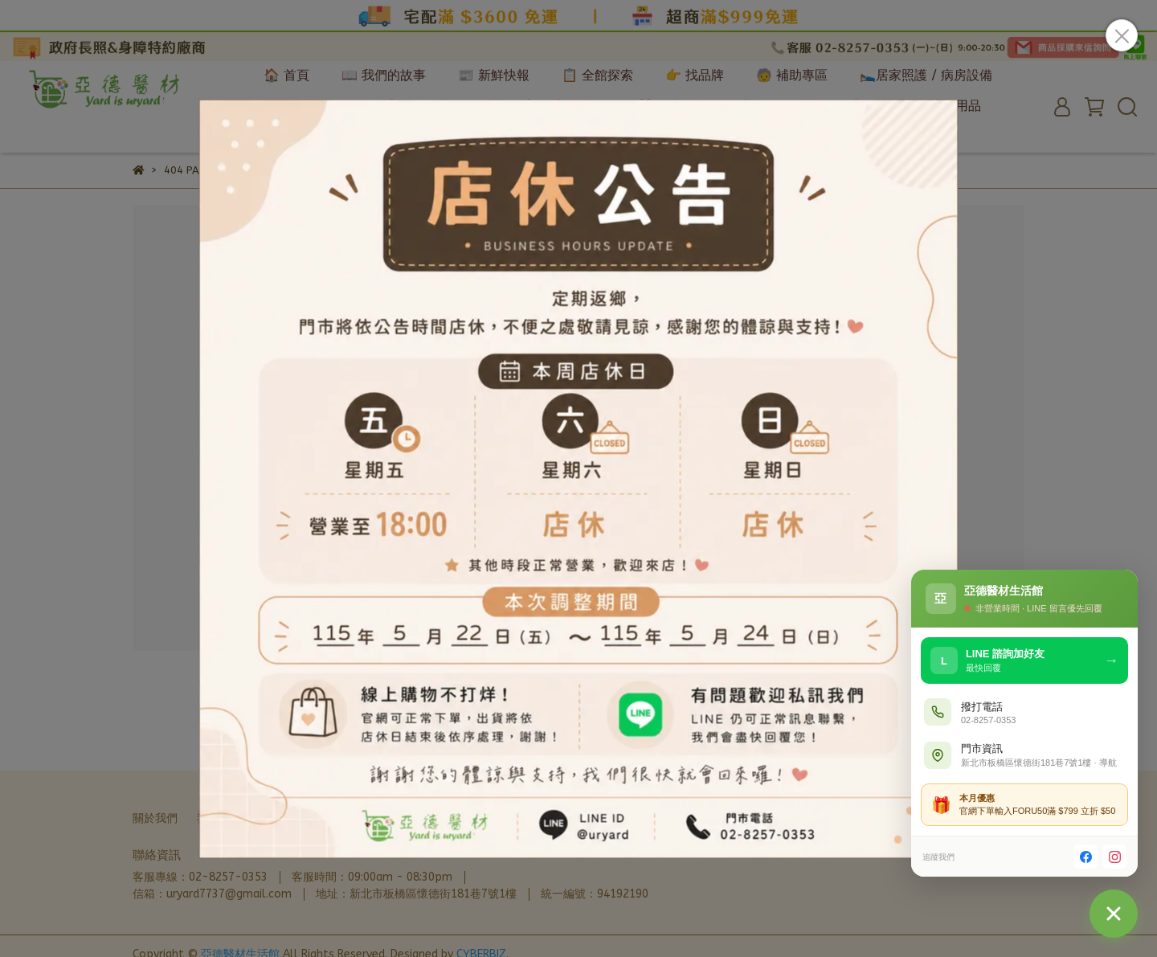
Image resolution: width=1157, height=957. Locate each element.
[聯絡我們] (1114, 914)
